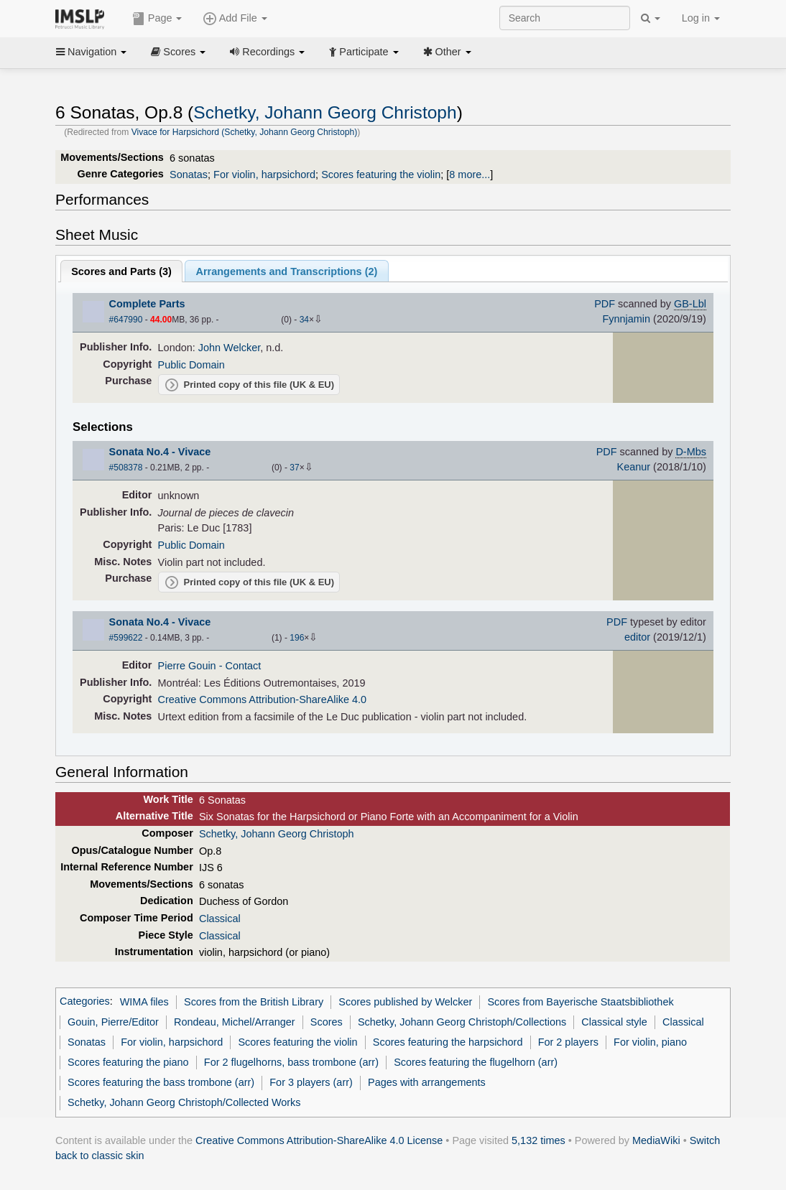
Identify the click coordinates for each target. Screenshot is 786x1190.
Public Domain (191, 365)
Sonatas (189, 174)
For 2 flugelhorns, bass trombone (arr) (291, 1062)
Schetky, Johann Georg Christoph (324, 112)
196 (297, 638)
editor (637, 637)
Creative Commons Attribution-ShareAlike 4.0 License (319, 1140)
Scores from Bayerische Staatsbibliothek (580, 1002)
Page (157, 18)
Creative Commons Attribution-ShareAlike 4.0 (262, 699)
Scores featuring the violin (380, 174)
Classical (220, 918)
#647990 (126, 320)
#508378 (126, 467)
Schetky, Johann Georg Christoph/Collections (462, 1022)
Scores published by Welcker (405, 1002)
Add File (235, 18)
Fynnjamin (626, 319)
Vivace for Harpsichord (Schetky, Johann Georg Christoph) (244, 132)
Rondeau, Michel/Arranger (234, 1022)
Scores (178, 51)
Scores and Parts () (121, 271)
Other (447, 51)
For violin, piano (650, 1042)
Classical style (614, 1022)
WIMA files (144, 1002)
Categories (85, 1002)
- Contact (240, 665)
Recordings (267, 51)
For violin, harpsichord (264, 174)
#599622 (126, 638)
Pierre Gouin (187, 665)
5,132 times (538, 1140)
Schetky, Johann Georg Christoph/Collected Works (184, 1102)
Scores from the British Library (253, 1002)
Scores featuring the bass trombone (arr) (161, 1082)
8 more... (469, 174)
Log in (701, 18)
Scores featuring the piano (128, 1062)
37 (294, 467)
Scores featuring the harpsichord (448, 1042)
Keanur (634, 467)
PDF (604, 304)
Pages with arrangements (427, 1082)
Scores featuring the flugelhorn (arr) (476, 1062)
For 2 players (568, 1042)
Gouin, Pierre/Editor (113, 1022)
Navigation (91, 51)
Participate (363, 51)
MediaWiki (656, 1140)
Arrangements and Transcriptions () (287, 271)
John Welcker (229, 347)
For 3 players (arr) (311, 1082)
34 (304, 320)
